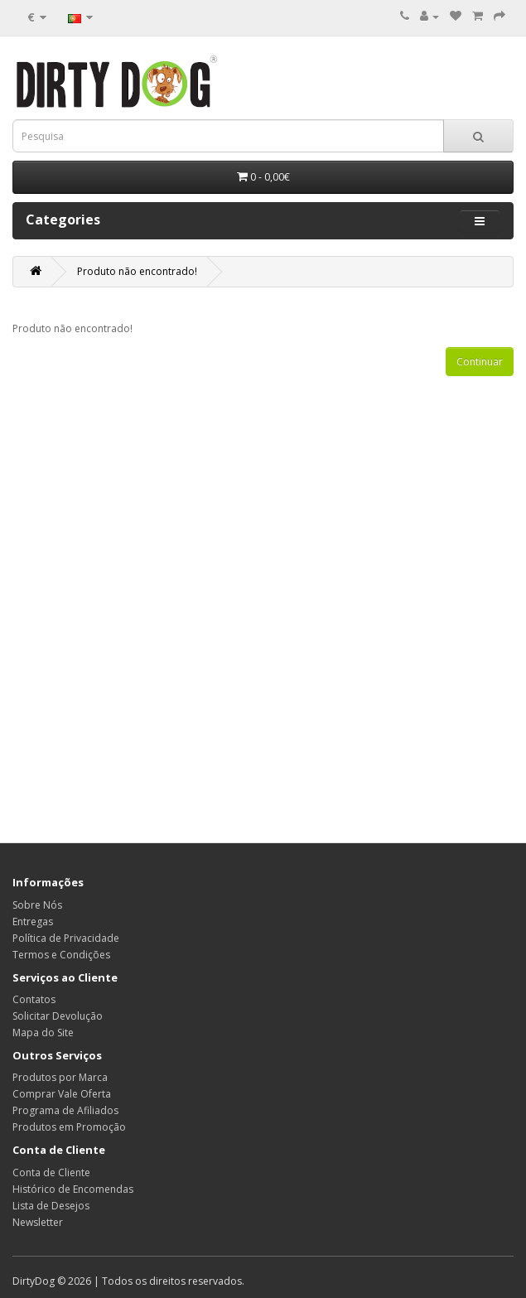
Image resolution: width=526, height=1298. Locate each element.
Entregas (32, 921)
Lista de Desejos (50, 1206)
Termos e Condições (61, 955)
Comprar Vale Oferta (61, 1094)
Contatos (33, 999)
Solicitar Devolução (57, 1016)
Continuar (479, 362)
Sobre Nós (37, 905)
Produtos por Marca (60, 1077)
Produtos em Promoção (69, 1127)
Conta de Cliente (51, 1172)
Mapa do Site (43, 1032)
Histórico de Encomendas (72, 1189)
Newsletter (37, 1222)
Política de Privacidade (65, 938)
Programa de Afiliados (65, 1110)
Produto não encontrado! (137, 271)
